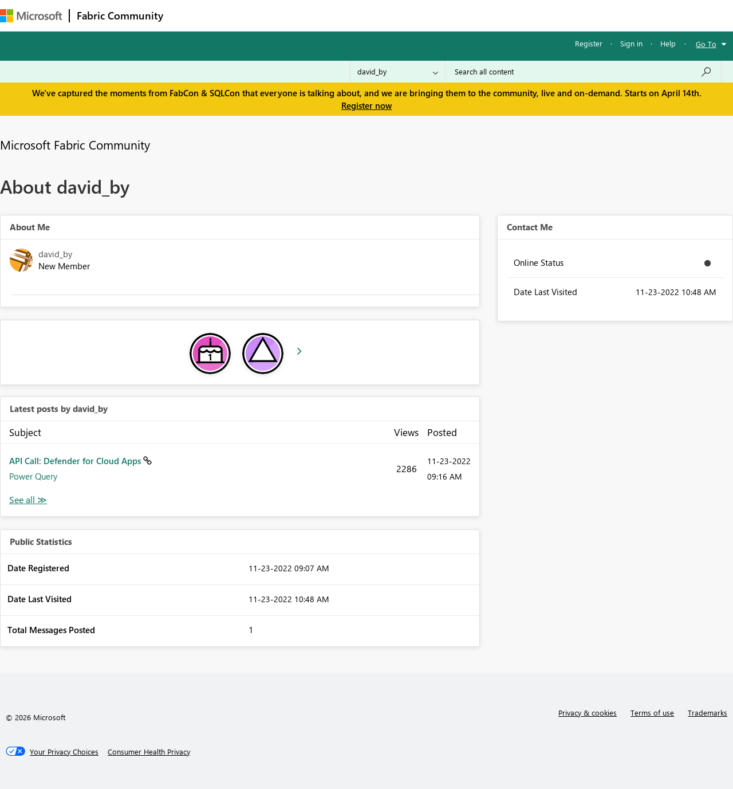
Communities (337, 15)
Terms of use (652, 712)
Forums (189, 15)
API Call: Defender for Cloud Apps (76, 460)
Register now (366, 105)
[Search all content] (583, 72)
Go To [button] (706, 44)
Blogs (389, 15)
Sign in (631, 43)
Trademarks (707, 712)
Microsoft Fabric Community (75, 144)
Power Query (33, 476)
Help (668, 43)
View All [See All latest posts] (28, 500)
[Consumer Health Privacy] (149, 751)
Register (588, 43)
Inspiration (239, 15)
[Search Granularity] (397, 72)
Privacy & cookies (587, 712)
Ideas (286, 15)
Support (481, 15)
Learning (433, 15)
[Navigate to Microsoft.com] (31, 15)
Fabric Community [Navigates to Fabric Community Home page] (120, 15)
